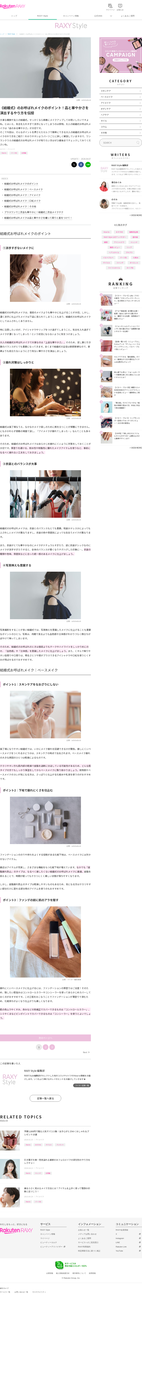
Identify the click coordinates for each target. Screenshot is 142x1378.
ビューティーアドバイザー (51, 1247)
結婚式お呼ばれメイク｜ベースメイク (23, 189)
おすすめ (38, 1145)
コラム (104, 126)
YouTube (119, 1251)
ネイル (104, 120)
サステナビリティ (39, 1292)
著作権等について (79, 1273)
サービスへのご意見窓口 (88, 1242)
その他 (104, 132)
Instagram (120, 1238)
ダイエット (134, 262)
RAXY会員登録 (122, 1230)
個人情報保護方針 (63, 1273)
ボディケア (106, 108)
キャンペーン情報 (71, 16)
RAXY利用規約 (84, 1247)
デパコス (49, 1145)
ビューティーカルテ (48, 1242)
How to (4, 153)
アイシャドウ (119, 242)
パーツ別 (14, 153)
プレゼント (60, 1145)
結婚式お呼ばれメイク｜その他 (20, 206)
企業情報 (49, 1273)
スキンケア (106, 90)
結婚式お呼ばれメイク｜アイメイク (22, 195)
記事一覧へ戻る (45, 1098)
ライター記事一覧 (82, 1085)
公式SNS (98, 16)
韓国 (105, 242)
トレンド (38, 1173)
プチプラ (129, 252)
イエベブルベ (108, 257)
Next (86, 1052)
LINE (118, 1242)
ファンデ (119, 262)
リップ (129, 247)
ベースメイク (107, 96)
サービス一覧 (5, 1292)
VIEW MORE (136, 215)
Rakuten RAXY (12, 6)
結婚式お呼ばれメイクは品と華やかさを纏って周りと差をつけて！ (38, 217)
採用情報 (92, 1273)
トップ (14, 16)
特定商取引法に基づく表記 (89, 1251)
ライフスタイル (114, 268)
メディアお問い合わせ (87, 1234)
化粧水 (135, 257)
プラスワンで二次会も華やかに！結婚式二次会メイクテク (33, 212)
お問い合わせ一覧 (21, 1292)
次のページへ (45, 1038)
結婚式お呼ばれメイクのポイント (21, 183)
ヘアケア (105, 114)
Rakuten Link (121, 1247)
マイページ (45, 1238)
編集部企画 (133, 232)
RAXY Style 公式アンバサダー (115, 237)
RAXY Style (42, 16)
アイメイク (11, 149)
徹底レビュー (115, 247)
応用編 (24, 153)
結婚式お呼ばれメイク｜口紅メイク (22, 200)
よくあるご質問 (128, 16)
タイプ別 (130, 268)
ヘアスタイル (114, 252)
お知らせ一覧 (83, 1230)
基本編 (135, 237)
